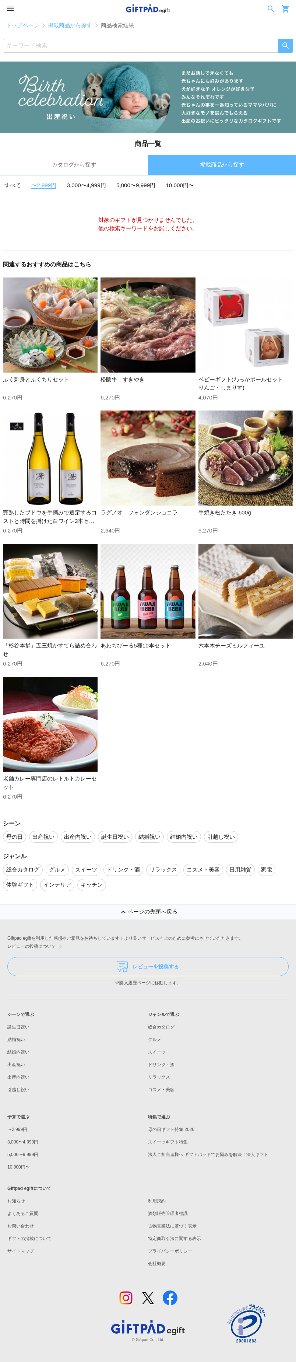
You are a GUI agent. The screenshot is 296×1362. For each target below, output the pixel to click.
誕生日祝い (18, 1027)
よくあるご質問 (22, 1213)
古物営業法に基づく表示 (172, 1226)
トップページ (22, 25)
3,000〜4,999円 (86, 185)
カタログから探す (74, 164)
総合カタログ (161, 1027)
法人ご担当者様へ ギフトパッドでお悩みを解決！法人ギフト (208, 1154)
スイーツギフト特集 (168, 1142)
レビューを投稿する (148, 966)
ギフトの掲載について (29, 1238)
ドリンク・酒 (161, 1064)
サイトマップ (20, 1251)
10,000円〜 (180, 185)
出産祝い (16, 1064)
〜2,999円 (43, 185)
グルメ (154, 1039)
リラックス (159, 1077)
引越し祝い (18, 1089)
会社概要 (157, 1263)
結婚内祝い (18, 1052)
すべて (12, 185)
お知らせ (16, 1201)
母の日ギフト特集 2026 (171, 1129)
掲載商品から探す (70, 25)
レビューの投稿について (36, 946)
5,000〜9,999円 (135, 185)
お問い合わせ (20, 1226)
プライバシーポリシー (170, 1251)
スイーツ (157, 1052)
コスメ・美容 (161, 1089)
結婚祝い (16, 1039)
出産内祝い (18, 1077)
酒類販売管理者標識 (168, 1213)
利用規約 (157, 1201)
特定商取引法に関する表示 (174, 1238)
